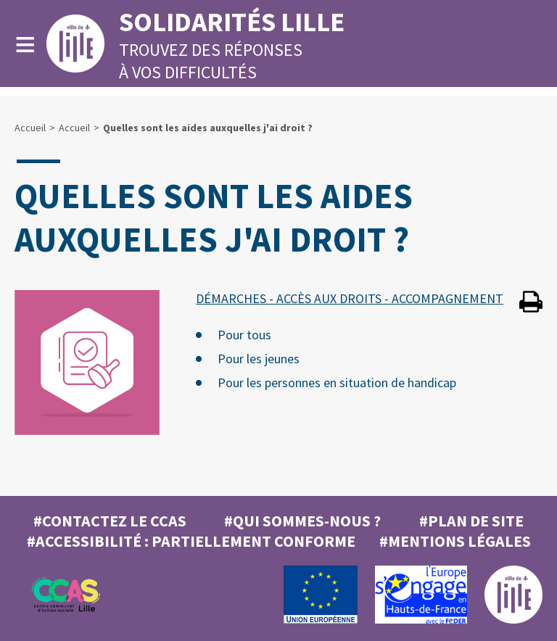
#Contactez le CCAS (109, 520)
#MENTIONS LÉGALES (455, 541)
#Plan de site (471, 520)
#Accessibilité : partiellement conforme (191, 541)
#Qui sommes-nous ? (302, 520)
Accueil (30, 127)
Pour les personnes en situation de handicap (337, 382)
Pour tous (244, 334)
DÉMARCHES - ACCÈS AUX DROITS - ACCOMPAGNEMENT (349, 298)
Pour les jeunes (259, 358)
